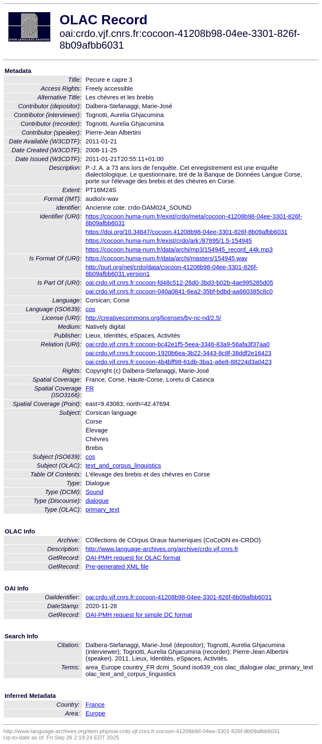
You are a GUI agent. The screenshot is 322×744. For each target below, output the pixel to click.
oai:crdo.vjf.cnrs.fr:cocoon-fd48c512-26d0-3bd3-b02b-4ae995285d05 (179, 282)
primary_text (102, 509)
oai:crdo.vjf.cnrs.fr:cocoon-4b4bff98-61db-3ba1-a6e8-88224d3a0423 (179, 362)
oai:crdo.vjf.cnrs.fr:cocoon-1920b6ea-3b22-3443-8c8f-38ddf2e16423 (178, 353)
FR (90, 388)
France (95, 704)
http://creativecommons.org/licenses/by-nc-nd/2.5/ (153, 318)
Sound (94, 492)
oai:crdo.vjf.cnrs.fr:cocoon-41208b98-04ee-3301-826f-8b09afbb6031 (179, 597)
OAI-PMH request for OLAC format (133, 557)
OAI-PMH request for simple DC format (139, 614)
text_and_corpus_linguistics (123, 465)
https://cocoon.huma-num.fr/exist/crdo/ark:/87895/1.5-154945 (169, 240)
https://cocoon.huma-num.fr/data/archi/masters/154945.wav (166, 258)
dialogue (97, 500)
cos (90, 309)
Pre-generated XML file (117, 566)
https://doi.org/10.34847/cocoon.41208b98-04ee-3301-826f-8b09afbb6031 (187, 232)
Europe (95, 713)
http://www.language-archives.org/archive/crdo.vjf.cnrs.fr (162, 549)
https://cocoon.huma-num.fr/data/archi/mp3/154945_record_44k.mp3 (179, 249)
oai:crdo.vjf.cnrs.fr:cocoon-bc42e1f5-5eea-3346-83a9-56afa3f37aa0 (178, 344)
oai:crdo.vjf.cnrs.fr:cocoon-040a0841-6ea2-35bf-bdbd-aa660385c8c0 (179, 291)
